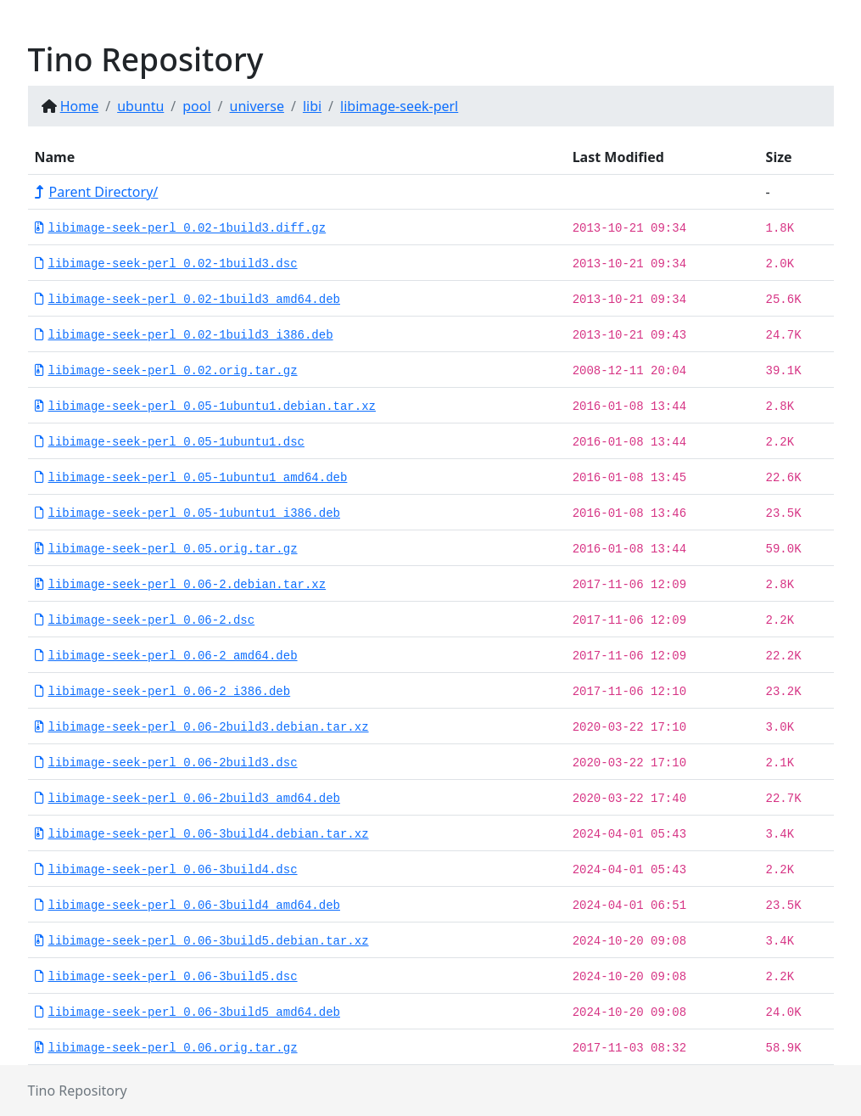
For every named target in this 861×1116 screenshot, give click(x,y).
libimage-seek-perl (399, 106)
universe (257, 106)
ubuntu (140, 106)
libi (312, 106)
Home (79, 106)
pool (196, 106)
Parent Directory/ (97, 191)
